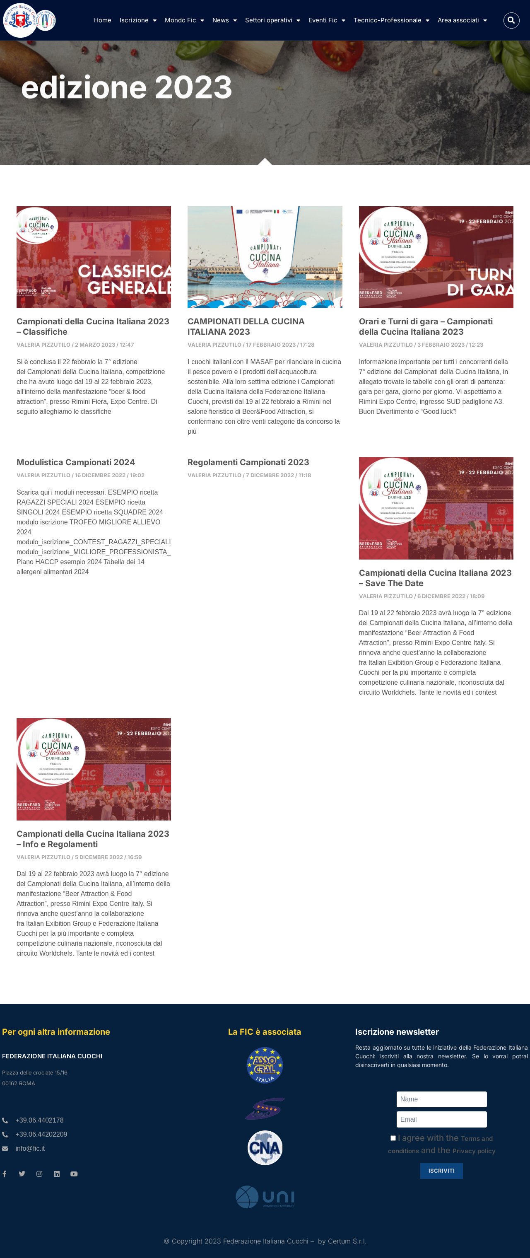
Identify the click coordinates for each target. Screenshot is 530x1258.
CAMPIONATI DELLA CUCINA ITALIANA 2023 (246, 326)
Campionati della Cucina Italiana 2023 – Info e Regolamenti (93, 839)
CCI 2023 (35, 119)
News (224, 20)
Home (102, 20)
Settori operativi (272, 20)
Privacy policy (474, 1151)
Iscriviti (442, 1170)
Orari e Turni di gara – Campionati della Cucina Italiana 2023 (426, 326)
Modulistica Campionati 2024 (76, 462)
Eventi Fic (326, 20)
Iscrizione (138, 20)
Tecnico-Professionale (391, 20)
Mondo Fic (184, 20)
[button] (512, 20)
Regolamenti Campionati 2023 (248, 462)
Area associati (462, 20)
